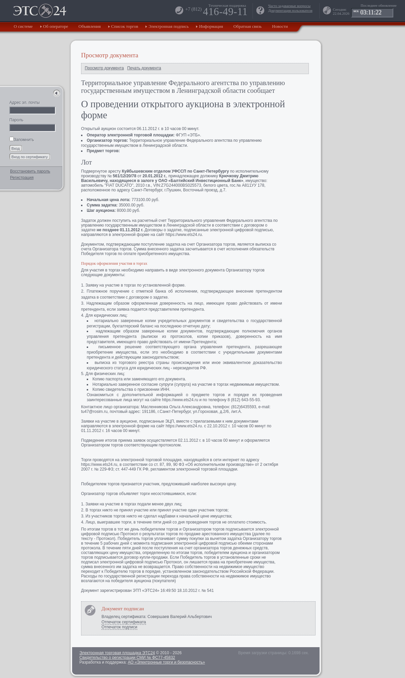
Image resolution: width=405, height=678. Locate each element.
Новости (280, 26)
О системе (23, 26)
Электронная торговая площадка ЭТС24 (117, 653)
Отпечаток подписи (119, 627)
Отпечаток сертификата (124, 622)
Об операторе (55, 26)
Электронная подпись (168, 26)
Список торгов (124, 26)
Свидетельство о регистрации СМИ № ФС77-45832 (127, 657)
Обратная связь (247, 26)
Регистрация (21, 177)
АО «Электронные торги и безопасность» (166, 662)
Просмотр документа (104, 68)
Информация (211, 26)
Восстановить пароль (30, 171)
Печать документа (144, 68)
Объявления (89, 26)
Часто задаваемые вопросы (289, 6)
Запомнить (21, 139)
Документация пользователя (290, 10)
